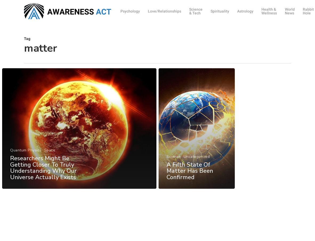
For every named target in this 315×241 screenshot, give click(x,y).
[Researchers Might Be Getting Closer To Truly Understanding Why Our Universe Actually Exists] (79, 139)
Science (174, 168)
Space (49, 160)
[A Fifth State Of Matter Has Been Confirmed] (197, 140)
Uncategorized (197, 168)
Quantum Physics (25, 160)
